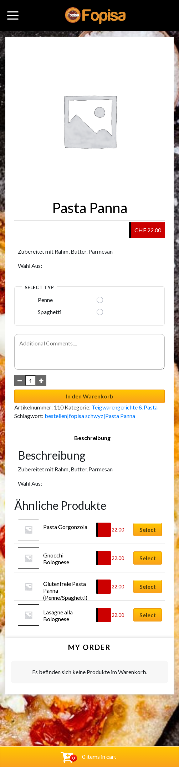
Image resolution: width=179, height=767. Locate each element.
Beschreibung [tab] (92, 437)
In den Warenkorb (89, 396)
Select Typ (39, 287)
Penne (45, 299)
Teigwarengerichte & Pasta (125, 407)
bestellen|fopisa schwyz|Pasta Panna (90, 415)
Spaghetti (49, 311)
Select (147, 529)
